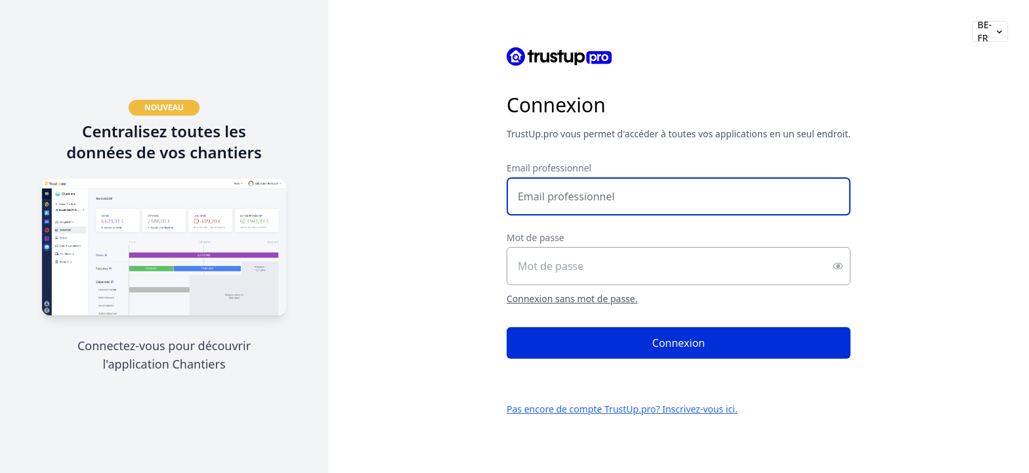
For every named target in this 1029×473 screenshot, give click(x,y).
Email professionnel (549, 168)
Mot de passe (535, 237)
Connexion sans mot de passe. (572, 298)
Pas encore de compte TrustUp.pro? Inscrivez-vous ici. (622, 409)
